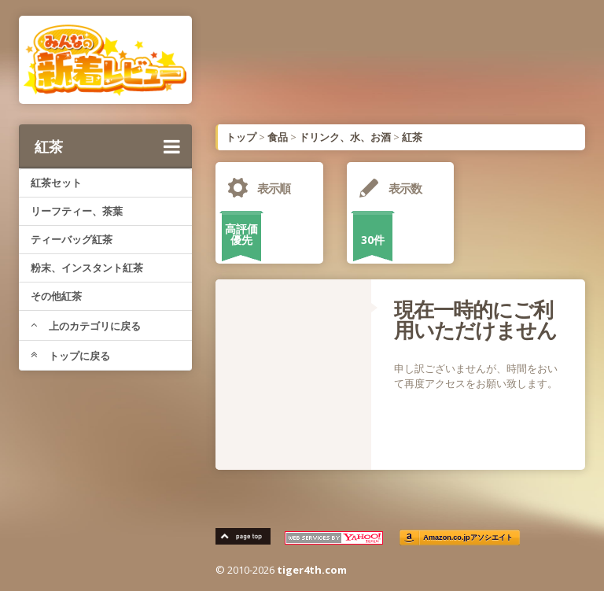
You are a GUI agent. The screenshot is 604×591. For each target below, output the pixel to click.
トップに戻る (70, 356)
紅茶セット (56, 182)
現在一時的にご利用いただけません (475, 319)
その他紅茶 (56, 296)
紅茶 (107, 146)
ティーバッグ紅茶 (71, 239)
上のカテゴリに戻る (86, 326)
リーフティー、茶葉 (77, 211)
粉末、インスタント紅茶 (87, 267)
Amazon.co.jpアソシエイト (468, 538)
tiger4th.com (312, 570)
